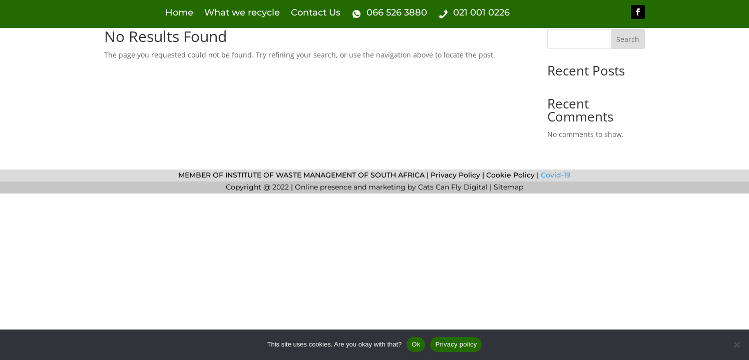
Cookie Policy (510, 175)
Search (627, 39)
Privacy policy (456, 344)
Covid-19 (555, 175)
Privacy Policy (455, 175)
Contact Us (315, 13)
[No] (736, 345)
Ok (416, 344)
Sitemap (508, 187)
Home (179, 13)
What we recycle (242, 13)
